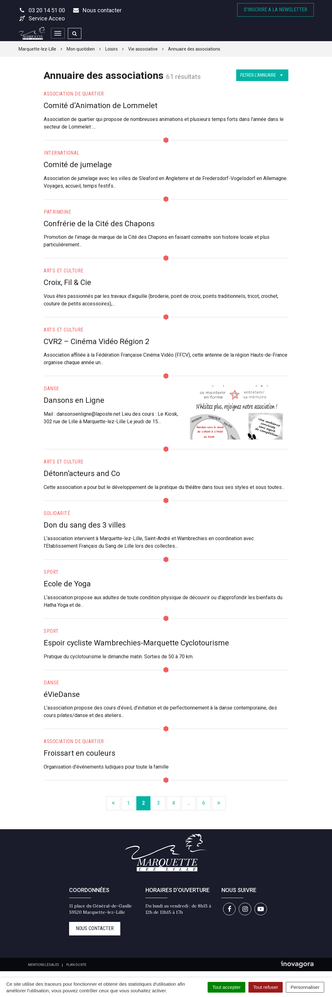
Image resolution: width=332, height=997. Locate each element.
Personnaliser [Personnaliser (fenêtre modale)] (305, 987)
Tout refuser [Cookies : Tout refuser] (265, 987)
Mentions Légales (43, 965)
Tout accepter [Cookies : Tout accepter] (226, 987)
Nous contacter (95, 928)
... (188, 803)
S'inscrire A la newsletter (275, 10)
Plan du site (76, 965)
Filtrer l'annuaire (262, 75)
